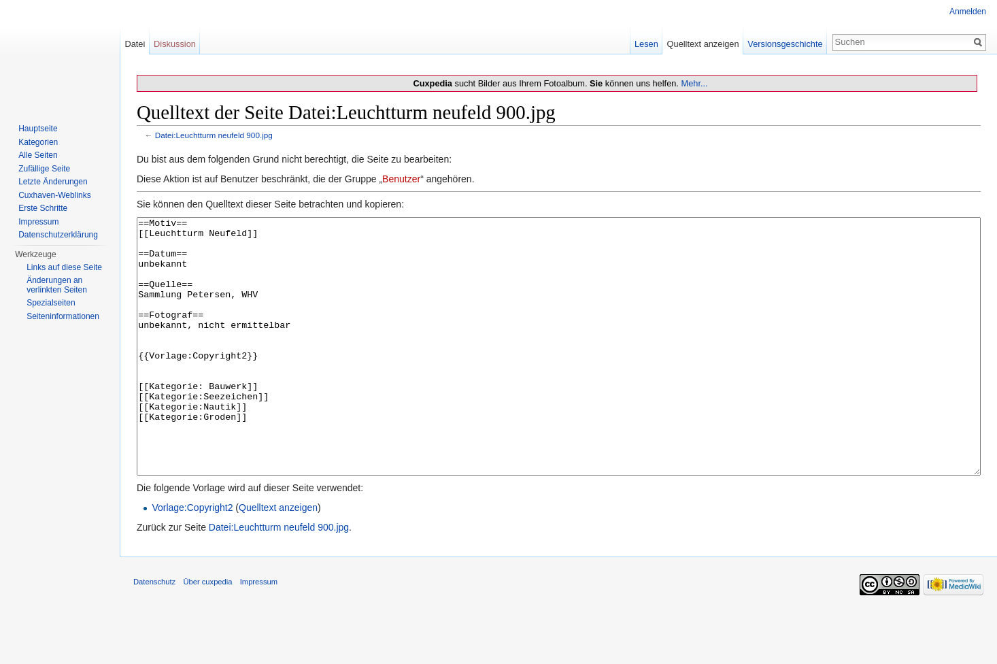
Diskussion (175, 44)
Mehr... (694, 83)
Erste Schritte (42, 208)
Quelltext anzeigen (278, 558)
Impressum (38, 222)
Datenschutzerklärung (58, 234)
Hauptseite (37, 128)
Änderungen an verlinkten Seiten (57, 285)
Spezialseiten (51, 303)
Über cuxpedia (207, 633)
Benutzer (401, 178)
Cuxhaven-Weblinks (54, 195)
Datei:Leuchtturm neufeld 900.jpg (214, 135)
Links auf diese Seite (64, 267)
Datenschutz (154, 633)
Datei (134, 44)
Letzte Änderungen (52, 181)
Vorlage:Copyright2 (192, 558)
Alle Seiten (37, 155)
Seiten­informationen (63, 316)
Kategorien (38, 142)
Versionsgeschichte (784, 44)
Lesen (646, 44)
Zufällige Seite (44, 168)
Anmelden (967, 11)
